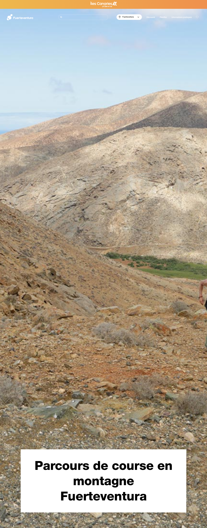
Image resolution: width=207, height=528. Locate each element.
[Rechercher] (83, 17)
